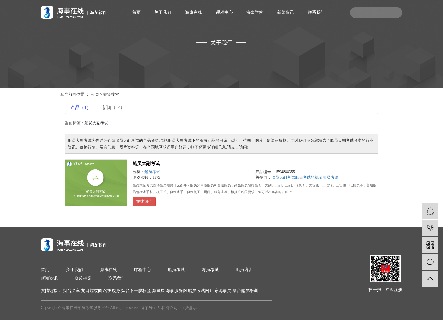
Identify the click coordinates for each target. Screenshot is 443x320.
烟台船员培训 (245, 290)
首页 (136, 12)
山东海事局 (221, 290)
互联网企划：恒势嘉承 (177, 308)
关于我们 (162, 12)
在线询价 (144, 201)
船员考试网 (199, 290)
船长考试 (303, 177)
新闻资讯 (285, 12)
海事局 (159, 290)
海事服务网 (177, 290)
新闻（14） (113, 107)
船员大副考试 (146, 163)
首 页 (94, 94)
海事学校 (254, 12)
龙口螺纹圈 (92, 290)
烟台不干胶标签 (136, 290)
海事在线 (193, 12)
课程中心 (224, 12)
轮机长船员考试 (324, 177)
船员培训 (244, 269)
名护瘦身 (112, 290)
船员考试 (152, 172)
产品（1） (81, 107)
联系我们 (316, 12)
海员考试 (210, 269)
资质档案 (83, 278)
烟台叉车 (72, 290)
